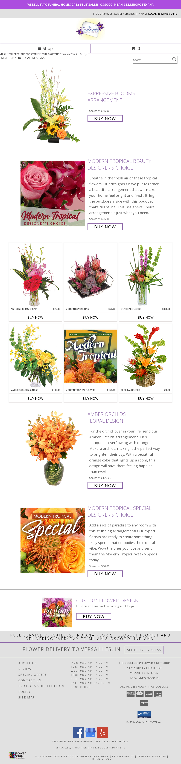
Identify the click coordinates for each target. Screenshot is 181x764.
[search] (174, 59)
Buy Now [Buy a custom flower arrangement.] (94, 616)
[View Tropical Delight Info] (145, 356)
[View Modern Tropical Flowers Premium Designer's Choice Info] (90, 356)
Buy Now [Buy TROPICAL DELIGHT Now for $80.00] (146, 398)
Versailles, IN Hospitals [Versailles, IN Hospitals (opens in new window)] (112, 741)
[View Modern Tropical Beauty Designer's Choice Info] (53, 193)
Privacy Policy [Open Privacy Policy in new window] (123, 756)
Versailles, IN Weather (71, 747)
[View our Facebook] (78, 737)
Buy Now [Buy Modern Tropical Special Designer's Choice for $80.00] (105, 574)
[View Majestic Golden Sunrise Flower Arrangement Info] (35, 356)
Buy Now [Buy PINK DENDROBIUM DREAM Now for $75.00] (35, 317)
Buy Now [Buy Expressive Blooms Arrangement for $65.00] (105, 118)
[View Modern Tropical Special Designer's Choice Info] (53, 540)
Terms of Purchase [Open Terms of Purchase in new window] (151, 756)
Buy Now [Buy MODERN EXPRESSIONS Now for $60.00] (90, 317)
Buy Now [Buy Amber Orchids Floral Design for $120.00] (105, 485)
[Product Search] (152, 59)
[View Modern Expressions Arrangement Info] (90, 275)
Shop (45, 48)
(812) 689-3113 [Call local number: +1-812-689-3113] (167, 13)
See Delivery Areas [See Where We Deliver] (144, 650)
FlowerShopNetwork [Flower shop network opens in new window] (93, 756)
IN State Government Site (107, 747)
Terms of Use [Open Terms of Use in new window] (101, 758)
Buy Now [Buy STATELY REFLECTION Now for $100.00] (146, 317)
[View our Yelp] (102, 737)
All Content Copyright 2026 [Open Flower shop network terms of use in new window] (55, 756)
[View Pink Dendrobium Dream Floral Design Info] (35, 275)
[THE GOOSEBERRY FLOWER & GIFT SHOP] (90, 39)
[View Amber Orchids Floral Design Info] (53, 449)
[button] (144, 714)
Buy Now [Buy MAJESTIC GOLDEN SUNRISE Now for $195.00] (35, 398)
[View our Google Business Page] (90, 737)
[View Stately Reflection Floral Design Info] (145, 275)
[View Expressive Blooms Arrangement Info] (53, 105)
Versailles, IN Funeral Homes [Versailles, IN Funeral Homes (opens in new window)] (72, 741)
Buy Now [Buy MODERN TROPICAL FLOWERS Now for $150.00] (90, 398)
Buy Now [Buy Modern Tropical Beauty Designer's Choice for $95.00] (105, 227)
